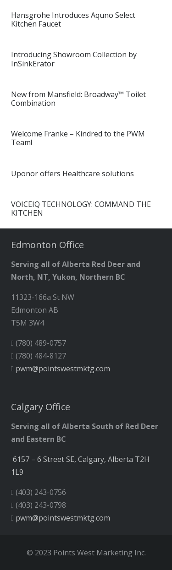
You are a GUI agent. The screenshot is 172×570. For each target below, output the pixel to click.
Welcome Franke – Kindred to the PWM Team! (78, 138)
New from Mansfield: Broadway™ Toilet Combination (78, 98)
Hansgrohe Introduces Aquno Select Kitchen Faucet (73, 19)
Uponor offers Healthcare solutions (72, 173)
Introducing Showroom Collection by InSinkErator (74, 58)
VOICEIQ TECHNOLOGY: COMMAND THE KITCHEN (81, 208)
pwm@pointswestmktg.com (63, 369)
